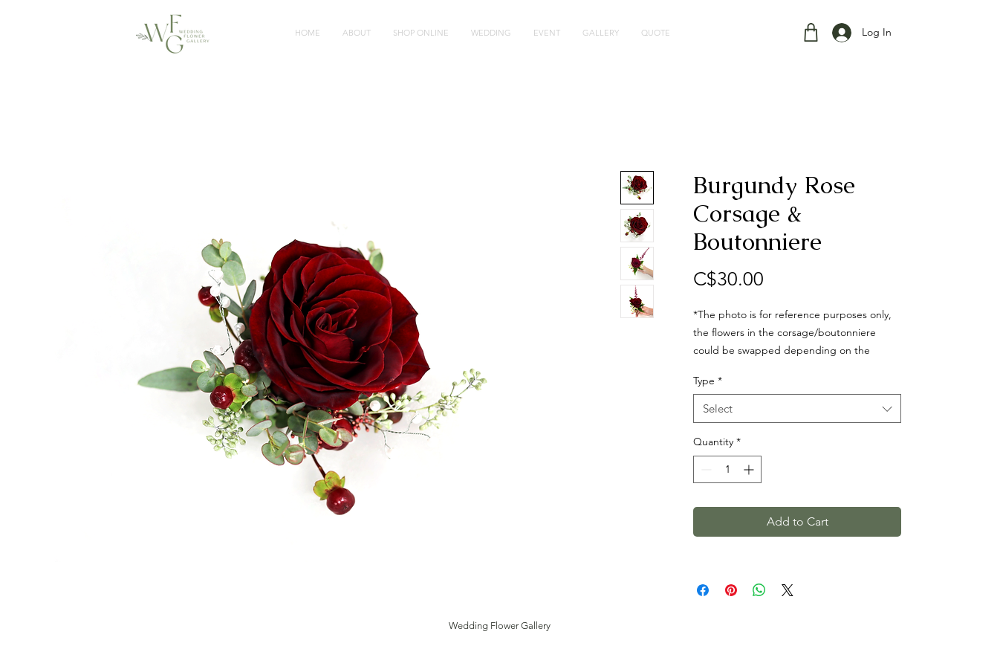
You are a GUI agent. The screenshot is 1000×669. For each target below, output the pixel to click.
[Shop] (811, 32)
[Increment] (750, 469)
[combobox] (797, 408)
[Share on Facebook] (703, 590)
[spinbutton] (727, 469)
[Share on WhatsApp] (759, 590)
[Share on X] (787, 590)
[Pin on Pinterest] (731, 590)
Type (707, 380)
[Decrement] (704, 469)
